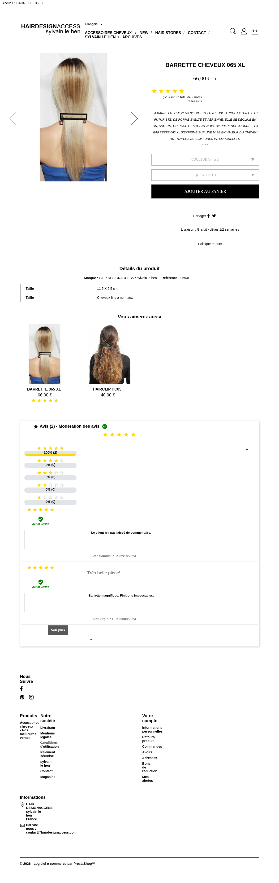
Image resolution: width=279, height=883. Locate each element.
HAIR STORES (168, 33)
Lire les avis (193, 101)
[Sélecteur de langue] (94, 24)
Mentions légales (47, 735)
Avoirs (147, 752)
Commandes (152, 746)
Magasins (48, 777)
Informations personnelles (152, 729)
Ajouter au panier (205, 191)
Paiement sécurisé (47, 754)
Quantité (203, 175)
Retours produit (148, 739)
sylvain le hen (46, 763)
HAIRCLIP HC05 (107, 389)
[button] (11, 118)
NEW (144, 33)
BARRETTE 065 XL (44, 389)
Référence (170, 278)
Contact (46, 771)
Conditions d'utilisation (49, 744)
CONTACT (197, 33)
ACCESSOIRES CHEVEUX (108, 33)
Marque (90, 278)
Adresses (149, 758)
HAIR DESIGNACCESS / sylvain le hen (128, 278)
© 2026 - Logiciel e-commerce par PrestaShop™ (57, 863)
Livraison (47, 727)
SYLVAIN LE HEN (100, 37)
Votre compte (149, 718)
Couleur (199, 159)
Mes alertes (147, 778)
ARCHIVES (132, 37)
